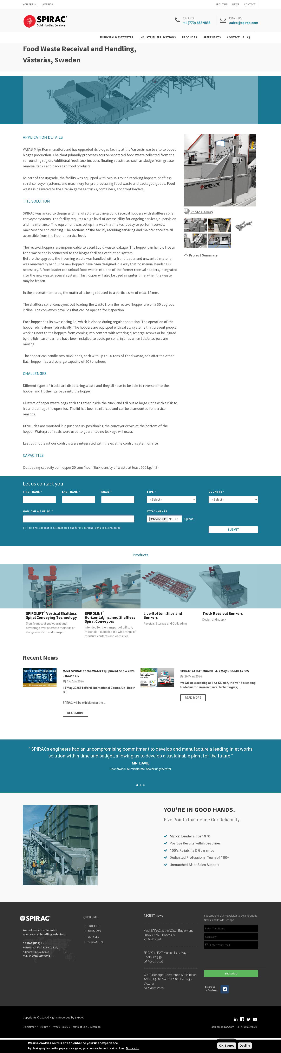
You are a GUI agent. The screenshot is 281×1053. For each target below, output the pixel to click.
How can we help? (38, 511)
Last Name (71, 492)
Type (151, 492)
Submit (233, 529)
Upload (189, 519)
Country (216, 492)
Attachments (157, 511)
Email (106, 492)
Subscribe (231, 973)
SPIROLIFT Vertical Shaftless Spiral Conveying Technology (51, 615)
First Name (32, 492)
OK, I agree (226, 1045)
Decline (245, 1045)
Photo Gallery (201, 212)
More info (132, 1048)
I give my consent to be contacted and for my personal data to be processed (72, 528)
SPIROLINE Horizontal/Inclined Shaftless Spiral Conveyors (110, 617)
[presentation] (234, 516)
